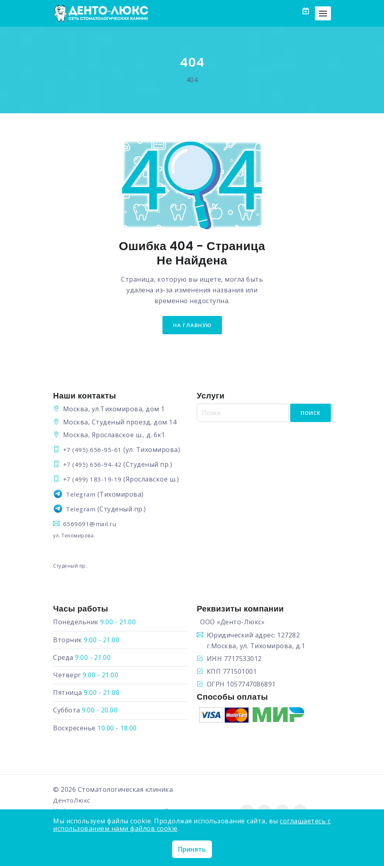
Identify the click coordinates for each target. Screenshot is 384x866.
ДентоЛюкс (72, 801)
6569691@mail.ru (90, 524)
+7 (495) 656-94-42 (92, 465)
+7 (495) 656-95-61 (92, 450)
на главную (192, 325)
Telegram (81, 495)
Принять (192, 849)
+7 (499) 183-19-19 (92, 479)
